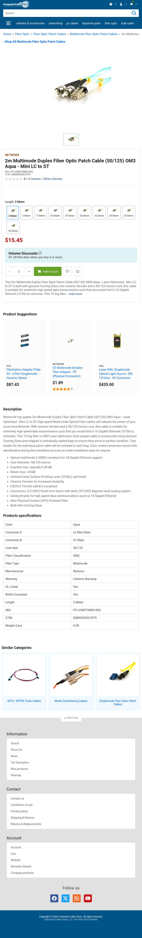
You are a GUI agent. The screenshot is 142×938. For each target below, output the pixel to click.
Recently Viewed (21, 866)
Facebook (54, 898)
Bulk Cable (127, 23)
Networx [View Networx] (12, 155)
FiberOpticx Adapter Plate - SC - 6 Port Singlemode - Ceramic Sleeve (24, 374)
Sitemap (16, 775)
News (14, 756)
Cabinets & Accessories (30, 23)
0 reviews (35, 179)
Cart (13, 853)
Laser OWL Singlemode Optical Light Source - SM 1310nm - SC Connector (115, 374)
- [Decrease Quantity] (8, 271)
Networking (56, 23)
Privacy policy (19, 811)
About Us (16, 749)
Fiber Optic (111, 23)
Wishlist (16, 860)
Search (15, 743)
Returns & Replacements (26, 824)
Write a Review (53, 179)
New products (19, 768)
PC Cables (72, 23)
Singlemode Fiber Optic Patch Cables (117, 702)
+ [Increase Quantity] (29, 271)
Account (16, 847)
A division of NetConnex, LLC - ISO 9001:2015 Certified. (71, 919)
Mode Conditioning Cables (71, 701)
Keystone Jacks (91, 23)
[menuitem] (113, 4)
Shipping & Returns (22, 817)
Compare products (22, 872)
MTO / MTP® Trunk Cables (24, 701)
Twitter (65, 898)
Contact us (17, 798)
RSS (76, 898)
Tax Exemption (20, 762)
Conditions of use (22, 805)
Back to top (72, 717)
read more (75, 294)
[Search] (134, 13)
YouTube (87, 898)
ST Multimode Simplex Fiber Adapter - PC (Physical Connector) (68, 372)
